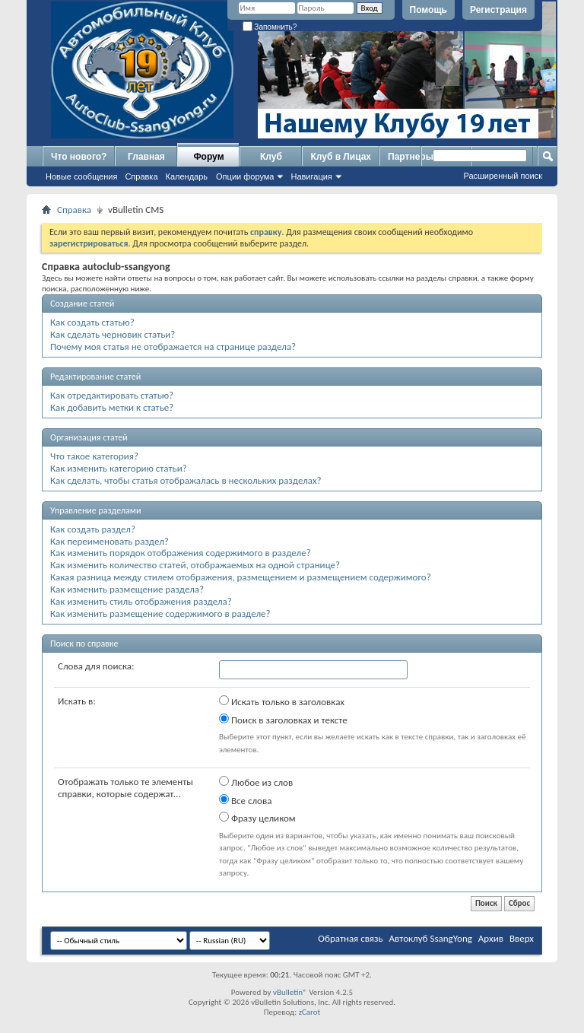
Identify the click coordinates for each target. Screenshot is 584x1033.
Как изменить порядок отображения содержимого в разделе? (180, 552)
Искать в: (77, 701)
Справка (141, 176)
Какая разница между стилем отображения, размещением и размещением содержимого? (240, 577)
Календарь (187, 176)
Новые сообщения (81, 176)
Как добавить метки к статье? (111, 407)
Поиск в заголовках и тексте (283, 720)
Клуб (271, 156)
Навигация (311, 176)
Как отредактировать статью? (111, 395)
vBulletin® (290, 992)
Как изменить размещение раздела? (127, 589)
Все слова (245, 800)
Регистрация (498, 10)
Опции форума (245, 176)
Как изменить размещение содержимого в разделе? (160, 613)
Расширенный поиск (502, 175)
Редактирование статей (95, 376)
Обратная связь (350, 938)
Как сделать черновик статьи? (112, 334)
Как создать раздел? (92, 529)
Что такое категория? (94, 456)
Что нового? (78, 156)
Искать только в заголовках (281, 701)
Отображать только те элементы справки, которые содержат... (125, 787)
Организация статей (89, 437)
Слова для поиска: (96, 666)
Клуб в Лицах (340, 156)
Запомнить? (270, 27)
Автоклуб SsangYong (430, 938)
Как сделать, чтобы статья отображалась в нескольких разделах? (186, 480)
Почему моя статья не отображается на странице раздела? (173, 346)
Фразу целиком (257, 818)
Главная (146, 156)
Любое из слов (256, 782)
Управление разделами (95, 510)
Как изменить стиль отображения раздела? (141, 601)
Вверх (521, 938)
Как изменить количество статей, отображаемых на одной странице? (195, 565)
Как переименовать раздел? (109, 541)
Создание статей (82, 303)
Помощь (428, 10)
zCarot (310, 1012)
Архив (490, 938)
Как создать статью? (92, 322)
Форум (208, 156)
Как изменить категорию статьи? (118, 468)
